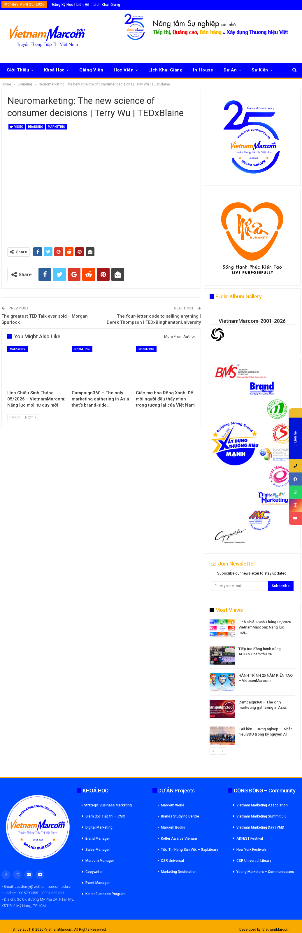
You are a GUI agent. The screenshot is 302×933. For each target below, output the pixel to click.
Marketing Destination (178, 872)
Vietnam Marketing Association (262, 805)
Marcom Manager (99, 861)
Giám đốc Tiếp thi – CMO (105, 816)
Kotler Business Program (105, 894)
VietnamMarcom (275, 929)
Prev (14, 417)
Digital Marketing (99, 827)
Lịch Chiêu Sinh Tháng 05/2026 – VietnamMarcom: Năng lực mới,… (266, 627)
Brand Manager (97, 838)
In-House (203, 70)
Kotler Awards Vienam (179, 838)
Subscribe (281, 586)
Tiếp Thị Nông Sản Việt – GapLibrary (189, 850)
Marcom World (172, 805)
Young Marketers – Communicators (265, 872)
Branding (35, 126)
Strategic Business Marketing (107, 805)
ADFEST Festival (249, 838)
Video (16, 126)
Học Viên (124, 70)
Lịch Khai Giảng (107, 5)
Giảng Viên (91, 70)
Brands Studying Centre (180, 816)
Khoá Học (54, 70)
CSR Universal (172, 861)
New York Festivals (251, 850)
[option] (252, 683)
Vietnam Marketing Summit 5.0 (261, 816)
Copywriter (94, 872)
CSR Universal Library (253, 861)
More (257, 70)
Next (30, 417)
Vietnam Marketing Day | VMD (260, 827)
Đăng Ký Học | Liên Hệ (70, 5)
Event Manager (97, 883)
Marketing (56, 126)
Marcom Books (173, 827)
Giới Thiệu (18, 70)
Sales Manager (97, 850)
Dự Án (230, 70)
